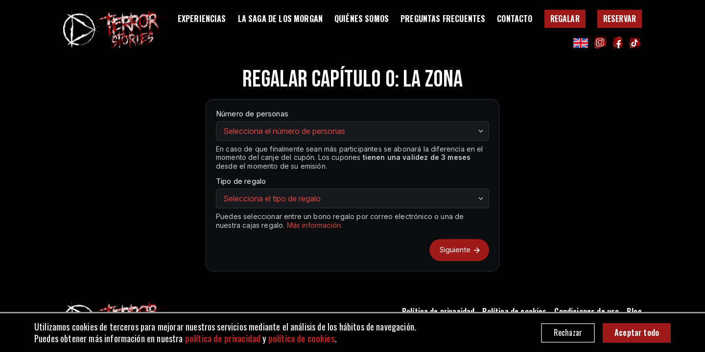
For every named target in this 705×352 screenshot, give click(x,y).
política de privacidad (223, 338)
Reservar (619, 18)
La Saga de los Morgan (280, 19)
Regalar (565, 18)
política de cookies (301, 338)
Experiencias (202, 19)
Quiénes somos (361, 19)
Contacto (514, 19)
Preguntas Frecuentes (442, 19)
